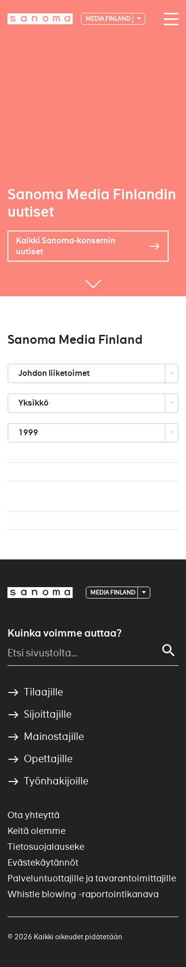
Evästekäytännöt (42, 862)
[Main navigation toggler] (169, 19)
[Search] (169, 650)
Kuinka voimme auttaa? (64, 633)
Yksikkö (34, 403)
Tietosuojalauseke (45, 846)
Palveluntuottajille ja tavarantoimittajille (91, 878)
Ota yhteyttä (33, 815)
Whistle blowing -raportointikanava (83, 894)
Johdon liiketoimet (54, 373)
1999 (29, 432)
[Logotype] (40, 18)
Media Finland (108, 18)
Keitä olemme (36, 830)
